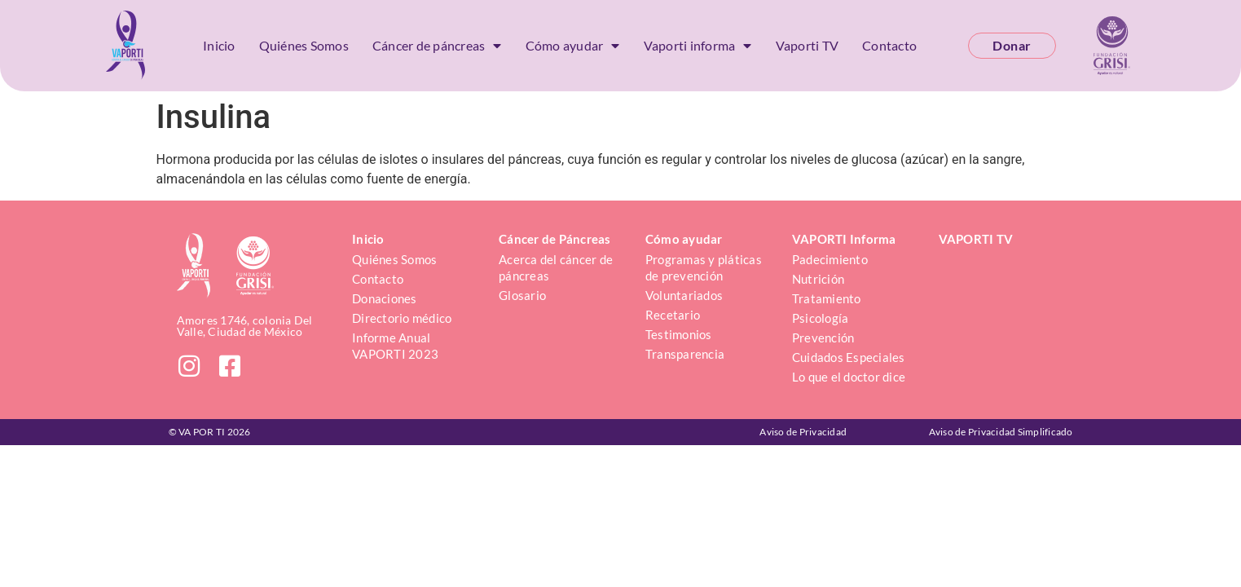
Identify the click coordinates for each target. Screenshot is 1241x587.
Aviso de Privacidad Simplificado (1001, 432)
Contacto (889, 45)
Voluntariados (684, 295)
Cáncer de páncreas (437, 45)
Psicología (820, 318)
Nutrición (818, 278)
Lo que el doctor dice (848, 376)
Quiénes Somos (304, 45)
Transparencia (684, 353)
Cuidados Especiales (848, 357)
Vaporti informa (698, 45)
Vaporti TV (807, 45)
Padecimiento (830, 259)
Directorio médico (401, 318)
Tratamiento (826, 298)
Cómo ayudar (573, 45)
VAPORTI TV (976, 239)
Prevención (823, 337)
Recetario (672, 314)
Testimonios (678, 334)
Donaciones (384, 298)
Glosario (522, 295)
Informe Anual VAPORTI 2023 (395, 345)
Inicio (219, 45)
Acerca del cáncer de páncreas (557, 267)
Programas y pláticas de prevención (704, 267)
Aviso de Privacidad (803, 432)
